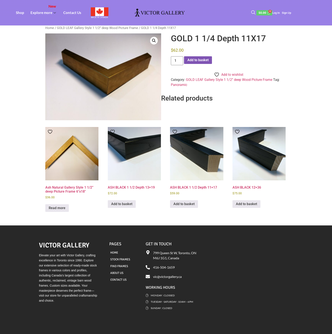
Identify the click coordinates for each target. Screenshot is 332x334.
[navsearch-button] (253, 13)
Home (49, 28)
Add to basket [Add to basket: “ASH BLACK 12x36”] (246, 204)
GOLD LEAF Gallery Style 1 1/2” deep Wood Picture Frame (97, 28)
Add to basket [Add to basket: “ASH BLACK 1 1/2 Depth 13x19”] (121, 204)
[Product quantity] (177, 60)
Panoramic (179, 85)
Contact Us (72, 12)
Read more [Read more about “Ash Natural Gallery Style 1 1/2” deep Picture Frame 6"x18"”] (57, 208)
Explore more (43, 9)
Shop (20, 12)
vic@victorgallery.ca (167, 277)
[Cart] (264, 12)
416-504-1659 (164, 267)
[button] (154, 40)
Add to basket (198, 60)
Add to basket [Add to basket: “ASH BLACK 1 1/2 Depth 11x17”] (184, 204)
